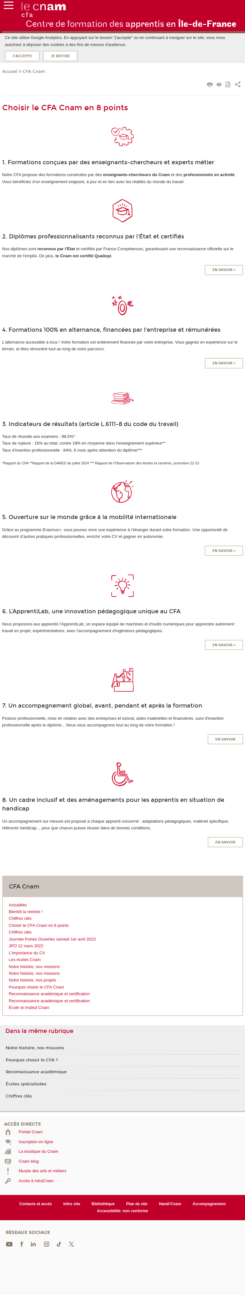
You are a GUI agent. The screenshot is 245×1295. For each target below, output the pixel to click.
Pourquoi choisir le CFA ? (32, 1060)
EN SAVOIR (225, 739)
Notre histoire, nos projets (32, 980)
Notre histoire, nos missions (34, 966)
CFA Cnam (34, 71)
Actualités (18, 905)
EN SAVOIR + (223, 270)
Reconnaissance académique (36, 1071)
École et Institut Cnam (29, 1007)
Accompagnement (209, 1204)
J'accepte (22, 56)
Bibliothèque (103, 1204)
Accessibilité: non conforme (122, 1211)
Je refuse (60, 56)
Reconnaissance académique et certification (49, 993)
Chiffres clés (20, 918)
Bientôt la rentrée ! (26, 911)
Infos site (71, 1204)
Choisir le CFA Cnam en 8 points (39, 925)
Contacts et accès (35, 1204)
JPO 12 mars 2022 (26, 945)
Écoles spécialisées (26, 1084)
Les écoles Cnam (25, 959)
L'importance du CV (27, 952)
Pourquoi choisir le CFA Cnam (36, 987)
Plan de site (137, 1204)
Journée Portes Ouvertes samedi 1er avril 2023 (52, 939)
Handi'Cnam (170, 1204)
